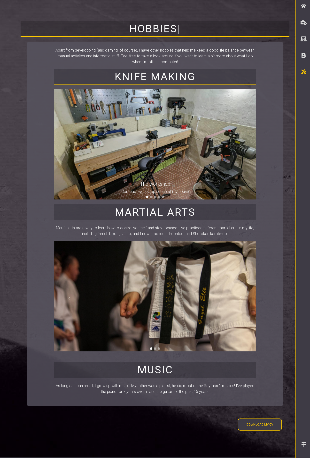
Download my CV (260, 424)
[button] (69, 146)
